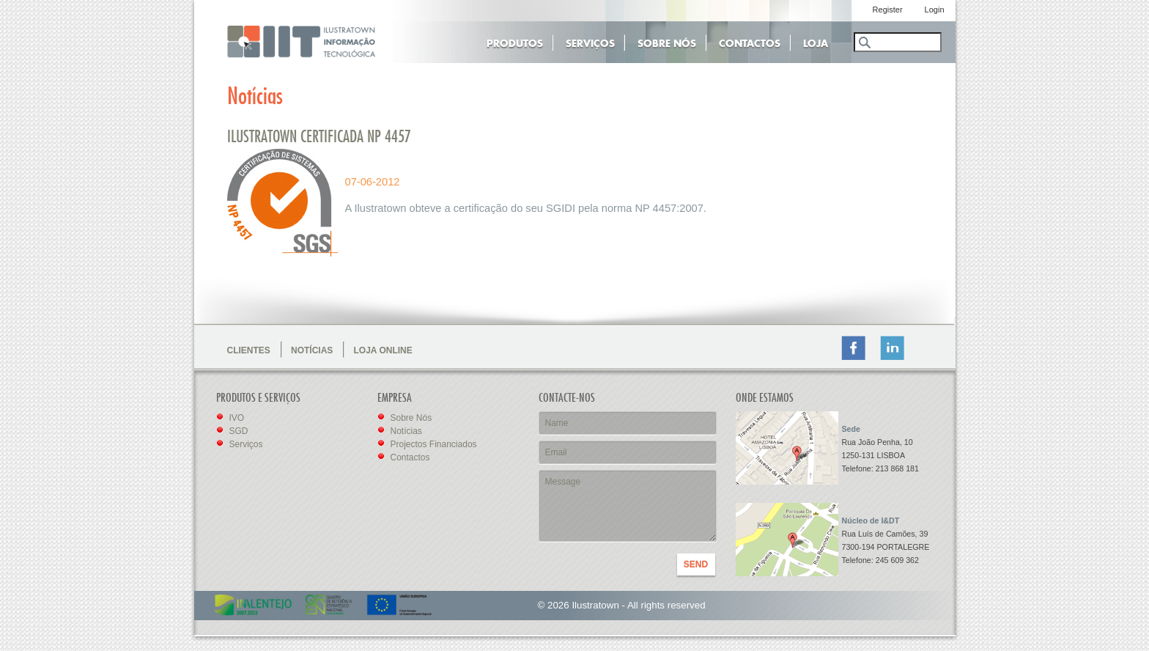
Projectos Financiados (434, 444)
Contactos (749, 42)
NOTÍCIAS (312, 350)
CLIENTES (248, 350)
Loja (815, 42)
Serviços (590, 42)
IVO (237, 418)
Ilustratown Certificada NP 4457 (319, 137)
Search (864, 42)
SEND (696, 564)
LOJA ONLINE (383, 350)
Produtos (515, 42)
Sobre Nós (667, 42)
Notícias (406, 431)
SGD (238, 431)
